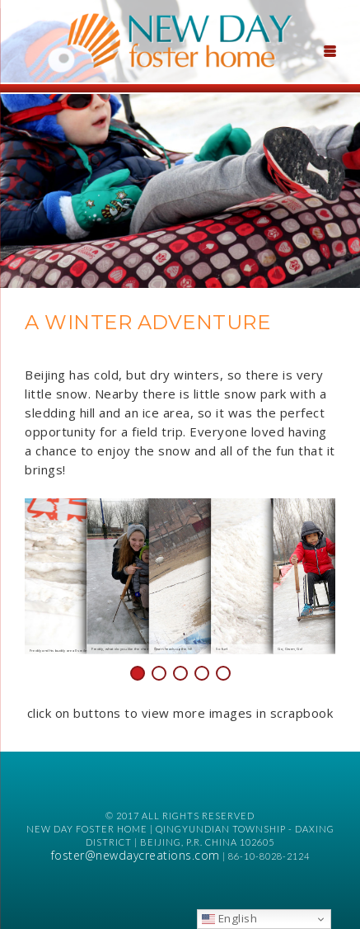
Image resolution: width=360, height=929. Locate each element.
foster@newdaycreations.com (135, 855)
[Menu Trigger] (329, 49)
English (229, 918)
